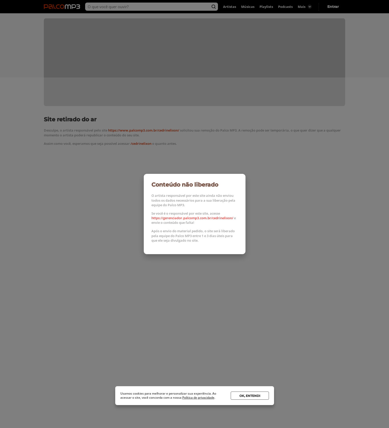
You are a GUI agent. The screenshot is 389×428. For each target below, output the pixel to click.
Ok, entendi (249, 396)
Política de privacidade (198, 397)
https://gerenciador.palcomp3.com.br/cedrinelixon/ (192, 218)
